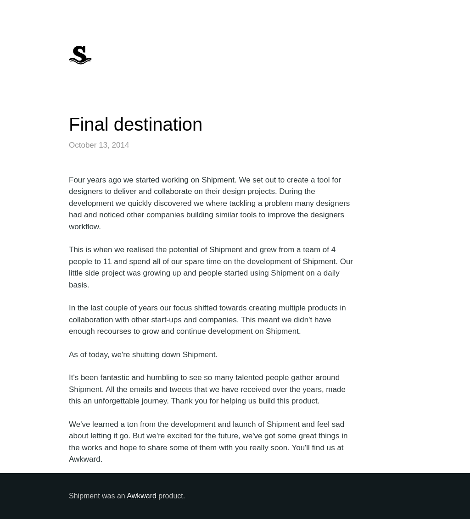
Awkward (142, 496)
